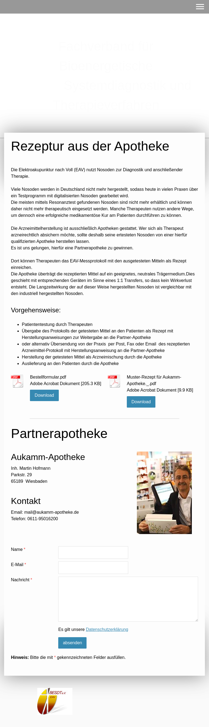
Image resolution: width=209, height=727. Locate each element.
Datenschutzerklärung (107, 629)
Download (44, 395)
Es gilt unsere (93, 629)
